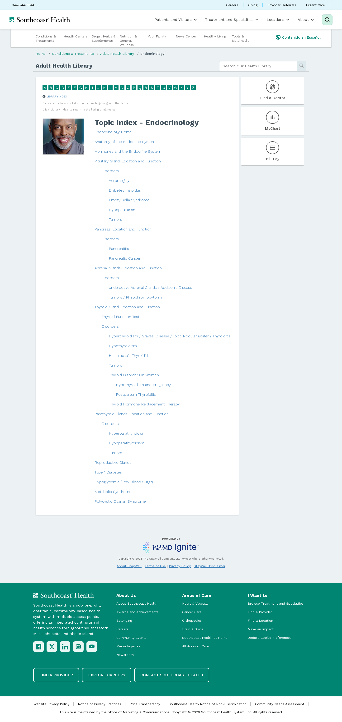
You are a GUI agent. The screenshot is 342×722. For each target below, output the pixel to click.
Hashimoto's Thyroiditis (129, 355)
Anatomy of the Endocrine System (125, 141)
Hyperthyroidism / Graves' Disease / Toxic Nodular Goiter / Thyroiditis (169, 336)
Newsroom (125, 655)
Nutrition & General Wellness (128, 40)
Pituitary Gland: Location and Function (128, 161)
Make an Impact (261, 629)
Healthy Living (215, 36)
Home (41, 53)
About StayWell (129, 566)
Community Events (131, 637)
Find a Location (260, 620)
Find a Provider (260, 612)
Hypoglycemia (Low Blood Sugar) (124, 482)
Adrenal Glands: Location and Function (128, 268)
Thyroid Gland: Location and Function (127, 307)
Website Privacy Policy (51, 704)
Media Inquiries (128, 646)
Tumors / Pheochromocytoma (135, 297)
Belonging (124, 620)
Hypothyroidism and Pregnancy (143, 384)
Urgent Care (315, 5)
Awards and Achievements (137, 612)
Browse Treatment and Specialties (276, 603)
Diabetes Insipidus (125, 190)
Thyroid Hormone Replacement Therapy (144, 404)
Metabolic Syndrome (113, 491)
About (306, 19)
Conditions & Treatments (46, 38)
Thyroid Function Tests (121, 316)
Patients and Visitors (176, 19)
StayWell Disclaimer (209, 566)
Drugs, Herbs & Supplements (103, 38)
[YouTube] (91, 646)
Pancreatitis (119, 248)
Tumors (115, 219)
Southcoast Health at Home (205, 637)
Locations (278, 19)
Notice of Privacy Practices (99, 704)
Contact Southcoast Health (171, 675)
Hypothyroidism (123, 346)
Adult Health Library (117, 53)
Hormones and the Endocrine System (128, 151)
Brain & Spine (193, 629)
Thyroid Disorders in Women (134, 375)
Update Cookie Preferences (269, 637)
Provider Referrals (281, 5)
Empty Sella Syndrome (129, 200)
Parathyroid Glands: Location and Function (132, 414)
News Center (186, 36)
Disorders (110, 171)
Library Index (57, 96)
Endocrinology (152, 53)
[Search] (327, 19)
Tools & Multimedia (240, 38)
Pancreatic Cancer (125, 258)
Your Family (157, 36)
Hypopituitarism (123, 209)
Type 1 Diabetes (108, 472)
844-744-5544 (23, 5)
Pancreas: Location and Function (123, 229)
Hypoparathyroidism (126, 443)
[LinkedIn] (65, 646)
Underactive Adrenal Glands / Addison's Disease (150, 287)
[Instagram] (78, 646)
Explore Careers (106, 675)
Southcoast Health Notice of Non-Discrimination (208, 704)
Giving (252, 5)
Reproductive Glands (113, 462)
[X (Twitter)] (52, 646)
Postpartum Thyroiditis (136, 394)
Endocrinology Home (113, 132)
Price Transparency (145, 704)
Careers (232, 5)
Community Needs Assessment (279, 704)
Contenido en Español (301, 37)
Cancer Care (191, 612)
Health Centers (75, 36)
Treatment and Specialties (232, 19)
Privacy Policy (180, 566)
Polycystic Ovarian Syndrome (120, 501)
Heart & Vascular (195, 603)
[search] (258, 66)
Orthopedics (192, 620)
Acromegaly (119, 180)
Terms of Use (155, 566)
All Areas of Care (195, 646)
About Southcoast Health (136, 603)
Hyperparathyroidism (127, 433)
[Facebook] (38, 646)
